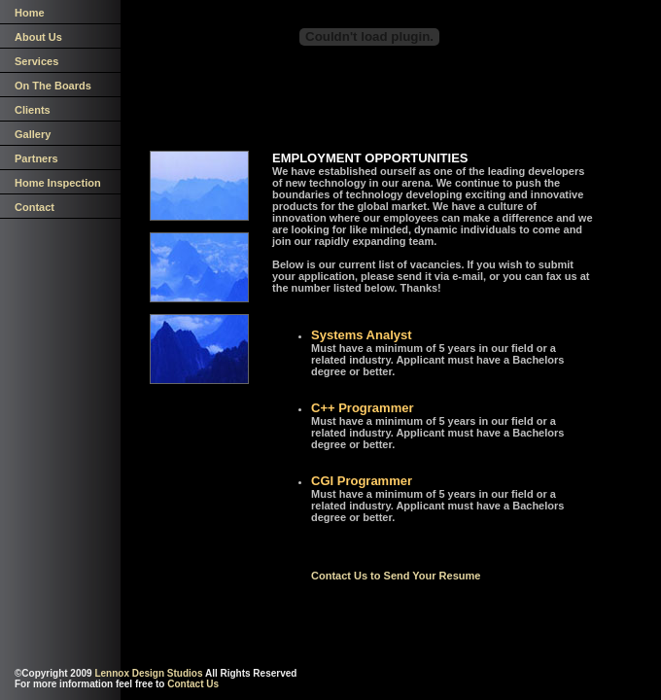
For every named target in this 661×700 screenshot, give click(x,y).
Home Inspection (58, 183)
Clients (33, 110)
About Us (38, 37)
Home (30, 12)
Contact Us (193, 684)
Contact (34, 207)
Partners (36, 158)
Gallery (33, 134)
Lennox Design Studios (148, 673)
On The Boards (53, 85)
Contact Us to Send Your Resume (395, 575)
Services (36, 61)
